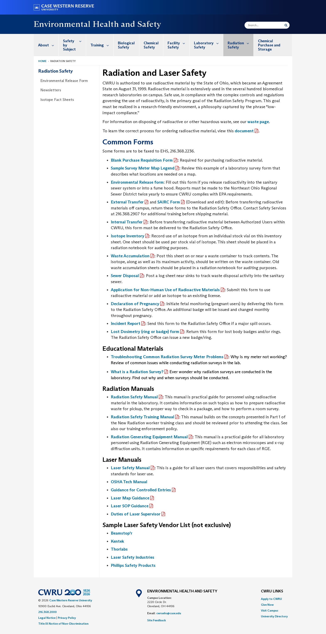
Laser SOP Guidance (129, 505)
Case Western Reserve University (70, 600)
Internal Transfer (127, 221)
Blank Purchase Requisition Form (142, 160)
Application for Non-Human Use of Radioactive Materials (165, 289)
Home (42, 61)
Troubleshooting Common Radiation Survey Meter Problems (167, 356)
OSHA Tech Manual (129, 481)
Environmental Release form (137, 182)
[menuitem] (46, 45)
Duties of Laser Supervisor (136, 513)
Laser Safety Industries (132, 557)
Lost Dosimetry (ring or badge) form (145, 331)
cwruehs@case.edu (168, 613)
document (244, 130)
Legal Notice (47, 618)
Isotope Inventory (127, 235)
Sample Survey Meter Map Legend (142, 168)
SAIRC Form (168, 201)
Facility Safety (178, 43)
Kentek (117, 541)
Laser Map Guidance (130, 497)
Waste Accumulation (130, 255)
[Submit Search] (286, 25)
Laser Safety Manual (130, 467)
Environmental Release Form (64, 80)
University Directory (274, 616)
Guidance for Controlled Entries (141, 489)
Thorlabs (119, 549)
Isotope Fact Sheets (57, 99)
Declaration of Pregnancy (135, 303)
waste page (258, 121)
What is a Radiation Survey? (137, 371)
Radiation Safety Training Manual (142, 416)
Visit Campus (269, 610)
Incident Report (125, 323)
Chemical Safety (151, 45)
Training (101, 45)
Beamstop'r (121, 533)
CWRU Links (272, 591)
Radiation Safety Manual (134, 396)
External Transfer (127, 201)
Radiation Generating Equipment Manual (149, 436)
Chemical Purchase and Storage (269, 45)
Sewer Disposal (125, 275)
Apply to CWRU (271, 599)
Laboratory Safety (208, 43)
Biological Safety (126, 45)
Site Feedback (156, 620)
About (48, 45)
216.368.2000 (47, 612)
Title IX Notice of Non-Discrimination (63, 623)
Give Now (267, 605)
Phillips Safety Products (133, 565)
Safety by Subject (74, 43)
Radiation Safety (240, 43)
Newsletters (50, 90)
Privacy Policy (67, 618)
